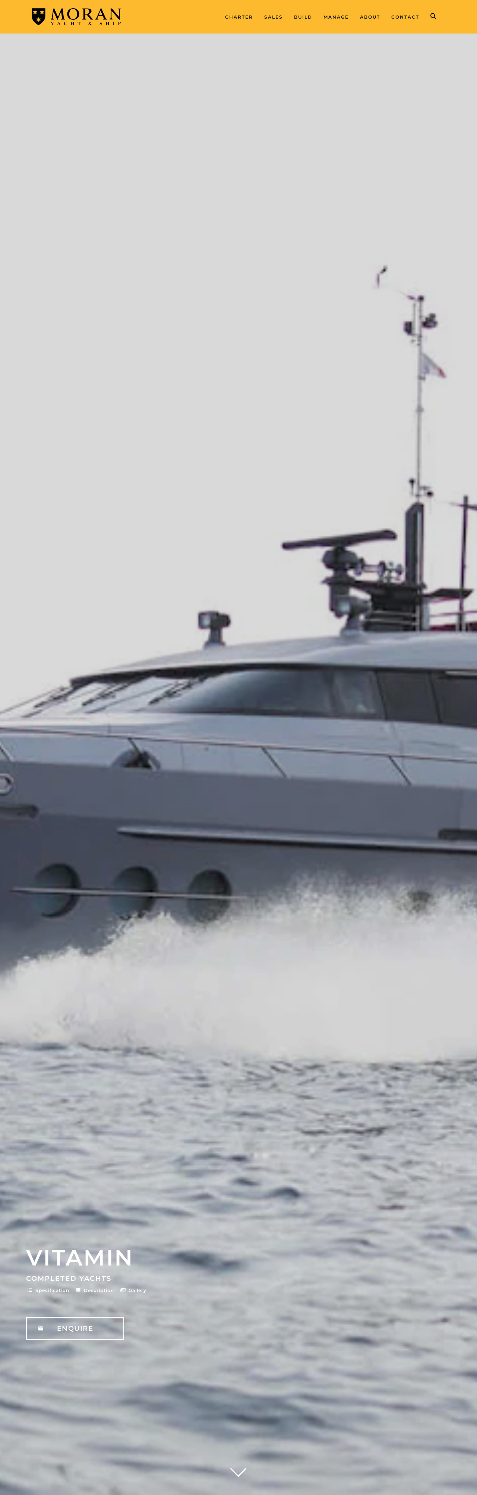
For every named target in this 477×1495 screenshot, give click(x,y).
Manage (336, 17)
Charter (239, 17)
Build (303, 17)
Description (94, 1290)
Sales (273, 17)
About (370, 17)
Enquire (75, 1328)
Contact (405, 17)
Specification (47, 1290)
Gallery (132, 1290)
